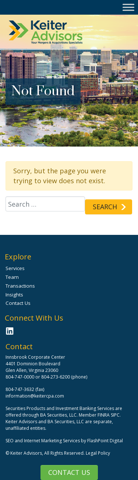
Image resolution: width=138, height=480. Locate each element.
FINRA (104, 415)
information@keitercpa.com (35, 396)
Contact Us (69, 472)
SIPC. (116, 415)
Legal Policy (98, 453)
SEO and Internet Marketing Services (43, 440)
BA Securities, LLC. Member (68, 415)
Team (12, 277)
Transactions (20, 286)
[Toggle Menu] (128, 7)
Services (15, 268)
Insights (14, 294)
